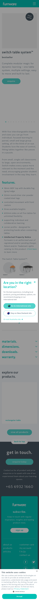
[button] (19, 591)
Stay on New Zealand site (19, 313)
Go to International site (19, 306)
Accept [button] (19, 596)
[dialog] (19, 585)
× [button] (37, 571)
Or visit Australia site (13, 319)
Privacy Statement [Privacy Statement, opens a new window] (21, 589)
